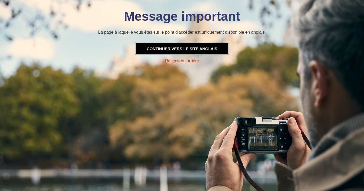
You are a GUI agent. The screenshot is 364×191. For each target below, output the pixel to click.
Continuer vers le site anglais (182, 48)
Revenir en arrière (182, 61)
